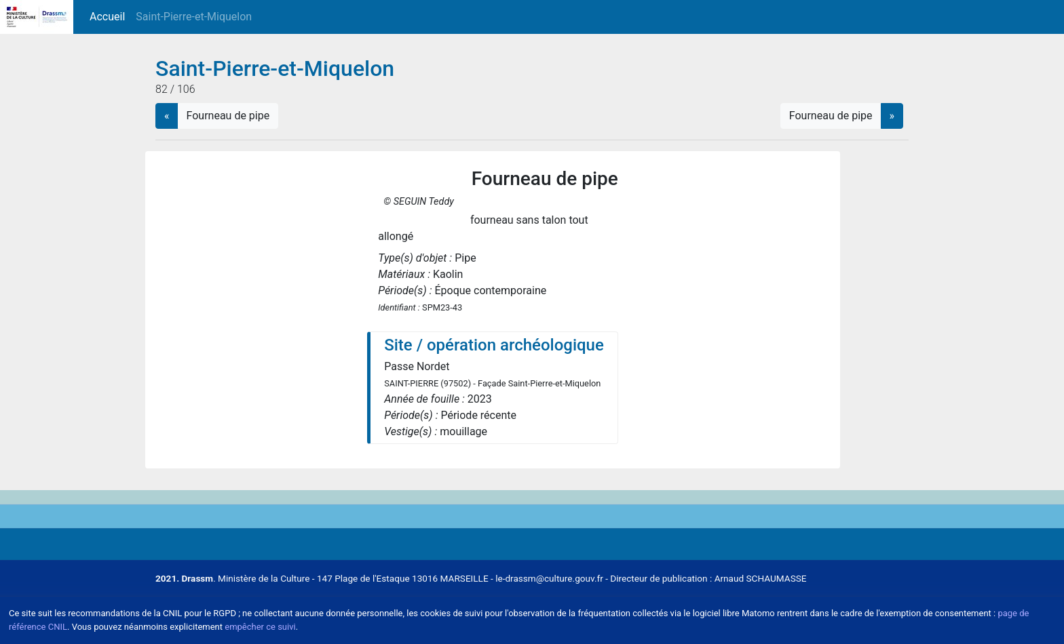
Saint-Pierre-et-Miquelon (194, 16)
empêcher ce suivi (260, 627)
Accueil (110, 16)
